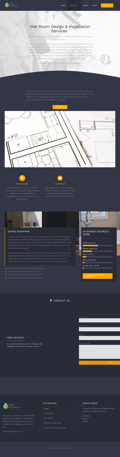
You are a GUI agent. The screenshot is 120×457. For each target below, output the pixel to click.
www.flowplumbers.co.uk (12, 434)
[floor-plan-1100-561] (60, 112)
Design (46, 411)
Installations (49, 416)
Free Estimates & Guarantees (55, 430)
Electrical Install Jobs (52, 426)
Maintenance (49, 421)
